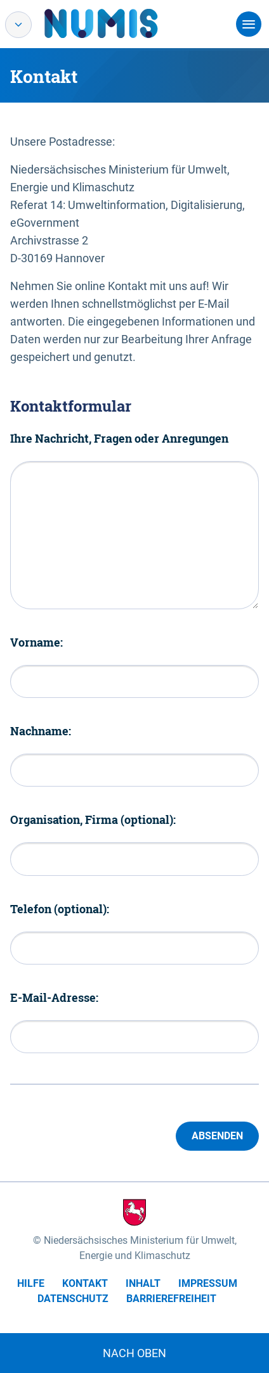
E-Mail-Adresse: (54, 997)
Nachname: (40, 730)
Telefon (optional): (59, 908)
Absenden (217, 1136)
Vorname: (36, 642)
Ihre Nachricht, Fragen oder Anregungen (119, 438)
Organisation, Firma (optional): (93, 819)
